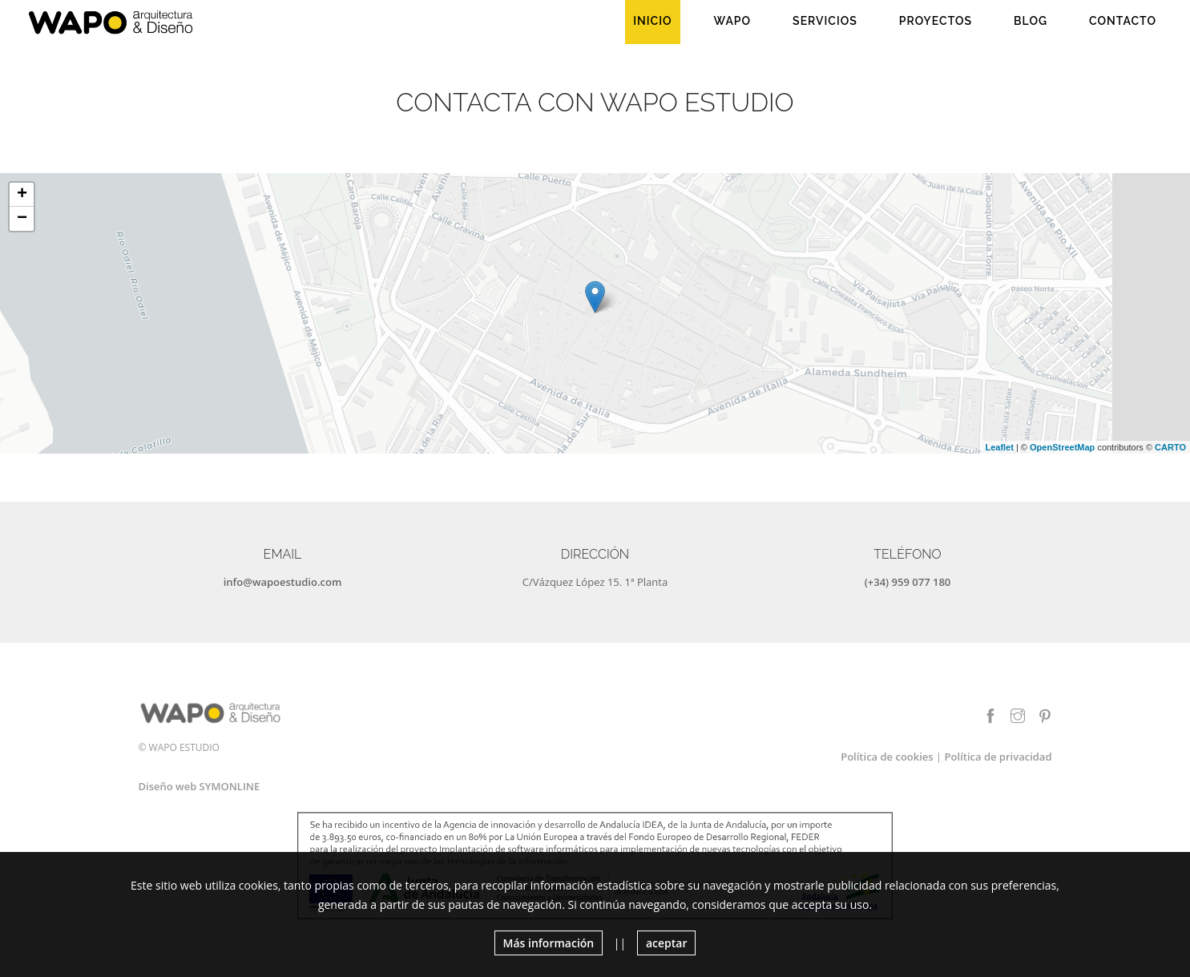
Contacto (1122, 20)
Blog (1030, 20)
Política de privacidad (998, 756)
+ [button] (22, 195)
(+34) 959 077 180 (908, 582)
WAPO (733, 20)
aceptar (667, 943)
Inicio (652, 20)
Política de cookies (887, 756)
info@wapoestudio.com (283, 582)
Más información (549, 943)
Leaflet (999, 447)
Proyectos (935, 20)
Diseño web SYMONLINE (199, 786)
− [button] (22, 219)
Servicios (825, 20)
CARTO (1170, 447)
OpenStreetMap (1062, 447)
